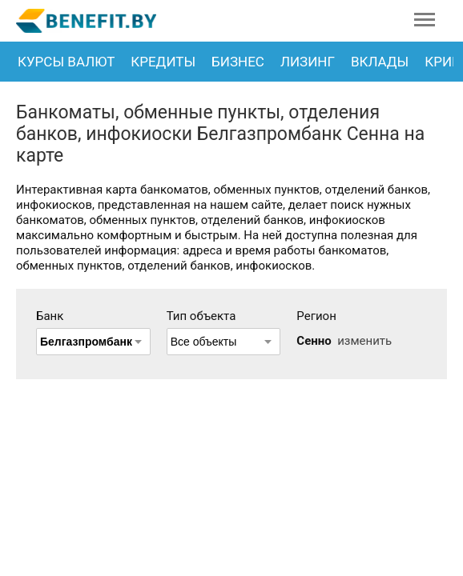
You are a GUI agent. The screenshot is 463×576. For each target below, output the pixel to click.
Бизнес (237, 62)
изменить (364, 341)
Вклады (380, 62)
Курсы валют (66, 62)
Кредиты (163, 62)
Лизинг (307, 62)
